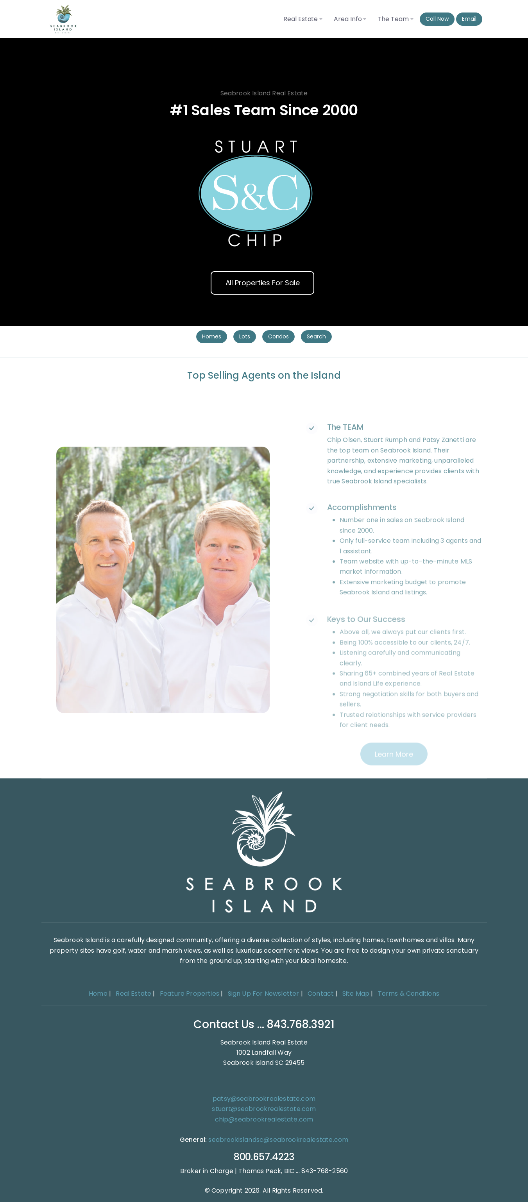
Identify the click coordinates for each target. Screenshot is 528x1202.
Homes (211, 336)
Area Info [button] (348, 18)
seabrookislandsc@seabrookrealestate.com (278, 1139)
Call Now (437, 19)
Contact (321, 993)
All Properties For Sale (263, 283)
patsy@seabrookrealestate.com (264, 1098)
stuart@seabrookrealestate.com (264, 1108)
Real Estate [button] (300, 18)
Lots (244, 336)
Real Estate (133, 993)
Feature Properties (189, 993)
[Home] (264, 851)
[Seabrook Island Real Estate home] (63, 19)
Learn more (394, 774)
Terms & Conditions (408, 993)
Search (316, 336)
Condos (278, 336)
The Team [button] (393, 18)
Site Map (355, 993)
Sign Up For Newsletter (263, 993)
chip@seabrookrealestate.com (264, 1119)
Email (469, 19)
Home (98, 993)
